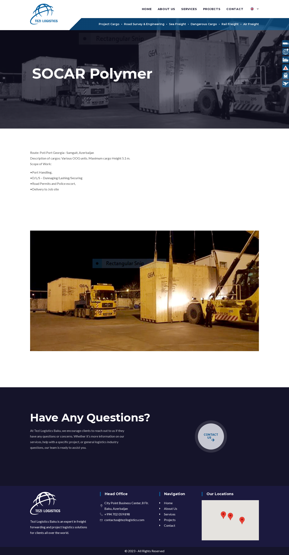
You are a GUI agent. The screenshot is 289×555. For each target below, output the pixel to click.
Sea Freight (177, 24)
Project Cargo (109, 24)
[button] (230, 516)
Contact (234, 9)
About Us (166, 9)
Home (147, 9)
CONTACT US (211, 437)
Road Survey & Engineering (144, 24)
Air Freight (251, 24)
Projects (212, 9)
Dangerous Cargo (204, 24)
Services (189, 9)
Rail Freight (230, 24)
